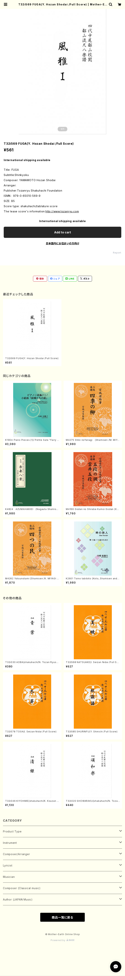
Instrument (10, 842)
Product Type (12, 831)
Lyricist (7, 865)
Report (117, 252)
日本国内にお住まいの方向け (62, 243)
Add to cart (62, 232)
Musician (9, 876)
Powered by (62, 940)
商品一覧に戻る (62, 917)
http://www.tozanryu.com (62, 211)
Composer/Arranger (16, 854)
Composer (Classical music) (22, 888)
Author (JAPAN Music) (18, 899)
